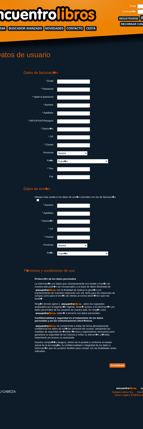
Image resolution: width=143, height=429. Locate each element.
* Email (49, 80)
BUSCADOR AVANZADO (25, 28)
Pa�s (50, 160)
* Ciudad (48, 144)
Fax (51, 176)
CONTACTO (75, 28)
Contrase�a (129, 11)
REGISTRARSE (128, 18)
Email (133, 6)
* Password (47, 88)
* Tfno (50, 168)
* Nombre (48, 104)
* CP (50, 136)
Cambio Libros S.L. (123, 392)
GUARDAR (117, 365)
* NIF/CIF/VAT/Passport (40, 120)
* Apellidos (47, 112)
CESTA (91, 28)
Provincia (48, 152)
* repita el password (42, 96)
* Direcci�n (47, 128)
